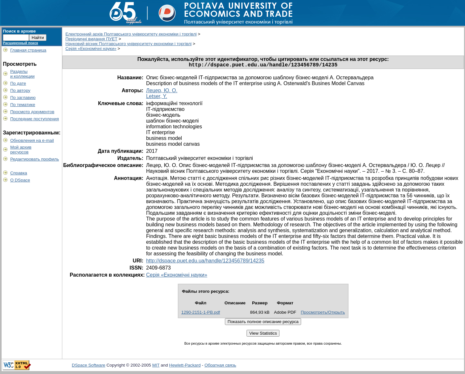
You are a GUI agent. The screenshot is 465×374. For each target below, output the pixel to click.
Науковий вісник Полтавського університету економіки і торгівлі (129, 43)
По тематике (22, 104)
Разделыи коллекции (22, 74)
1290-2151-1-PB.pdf (200, 313)
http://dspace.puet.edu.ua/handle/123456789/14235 (205, 262)
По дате (18, 83)
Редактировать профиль (34, 159)
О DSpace (20, 180)
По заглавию (23, 97)
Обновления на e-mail (32, 140)
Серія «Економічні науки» (91, 48)
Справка (18, 173)
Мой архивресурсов (21, 149)
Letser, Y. (156, 97)
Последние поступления (34, 118)
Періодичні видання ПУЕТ (91, 38)
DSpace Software (89, 366)
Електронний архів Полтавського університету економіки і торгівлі (131, 34)
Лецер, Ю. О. (161, 91)
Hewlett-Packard (185, 366)
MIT (156, 366)
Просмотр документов (32, 111)
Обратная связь (220, 366)
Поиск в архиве (19, 31)
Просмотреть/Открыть (323, 313)
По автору (20, 90)
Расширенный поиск (20, 43)
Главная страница (28, 50)
